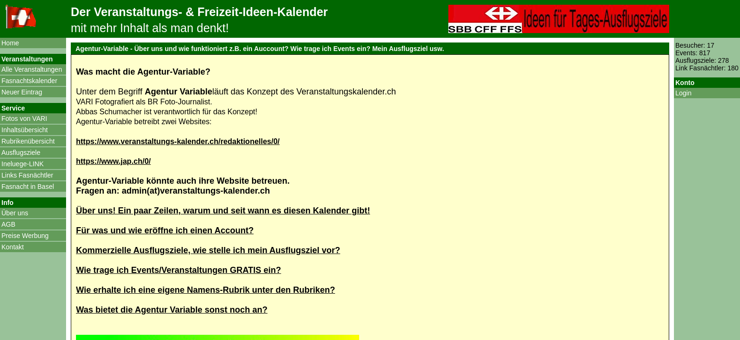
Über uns (14, 213)
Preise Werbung (25, 235)
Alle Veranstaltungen (31, 69)
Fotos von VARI (24, 118)
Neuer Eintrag (21, 92)
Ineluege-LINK (22, 164)
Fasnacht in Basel (27, 186)
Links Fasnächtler (27, 175)
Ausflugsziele (21, 152)
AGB (8, 224)
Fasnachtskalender (29, 81)
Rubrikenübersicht (28, 141)
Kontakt (12, 247)
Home (10, 43)
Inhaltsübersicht (24, 130)
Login (683, 93)
